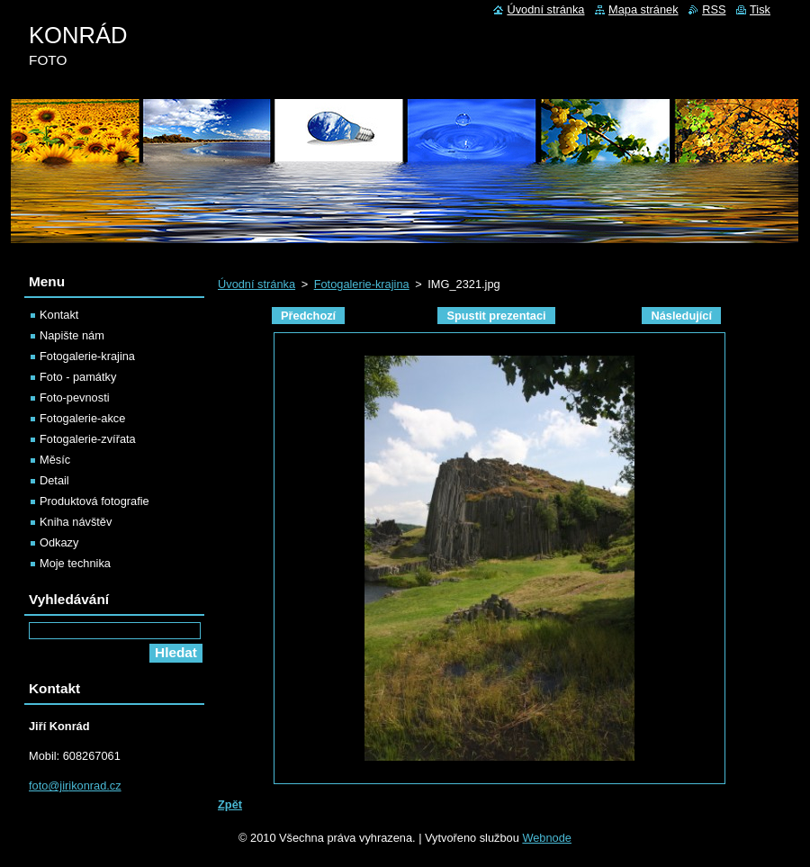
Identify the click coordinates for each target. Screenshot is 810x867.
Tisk (760, 9)
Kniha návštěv (76, 521)
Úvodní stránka (256, 284)
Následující (681, 315)
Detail (54, 480)
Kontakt (59, 314)
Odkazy (59, 542)
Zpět (230, 804)
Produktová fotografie (94, 501)
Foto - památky (78, 377)
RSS (713, 9)
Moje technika (75, 563)
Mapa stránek (643, 9)
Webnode (547, 837)
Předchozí (308, 315)
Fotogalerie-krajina (362, 284)
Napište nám (72, 335)
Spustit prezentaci (495, 315)
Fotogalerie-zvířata (88, 439)
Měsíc (55, 459)
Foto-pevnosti (75, 397)
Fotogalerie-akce (82, 418)
